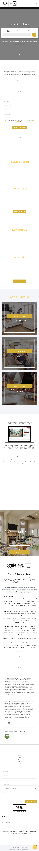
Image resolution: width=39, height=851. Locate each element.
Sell (18, 30)
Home (19, 755)
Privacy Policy (26, 120)
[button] (1, 438)
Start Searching (20, 552)
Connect (19, 768)
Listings (19, 757)
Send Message (31, 801)
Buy (8, 30)
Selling (19, 761)
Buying (19, 759)
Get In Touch (19, 547)
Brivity (18, 847)
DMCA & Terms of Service (22, 849)
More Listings (19, 211)
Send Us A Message (19, 127)
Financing (19, 763)
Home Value (19, 765)
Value (30, 30)
